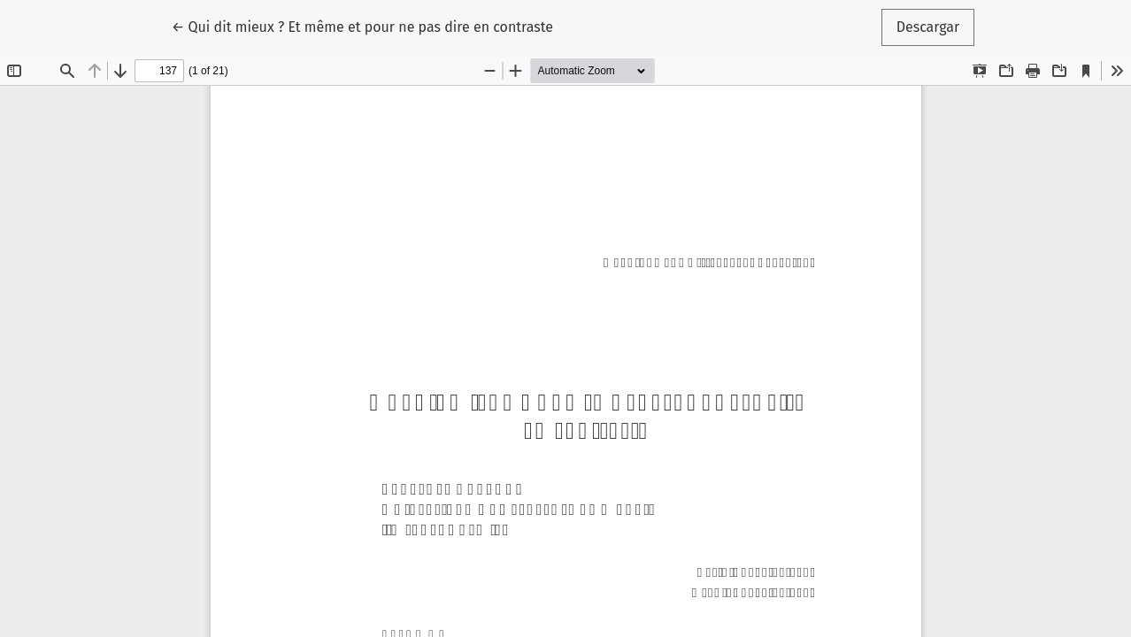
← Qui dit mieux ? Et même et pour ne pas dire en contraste (362, 25)
